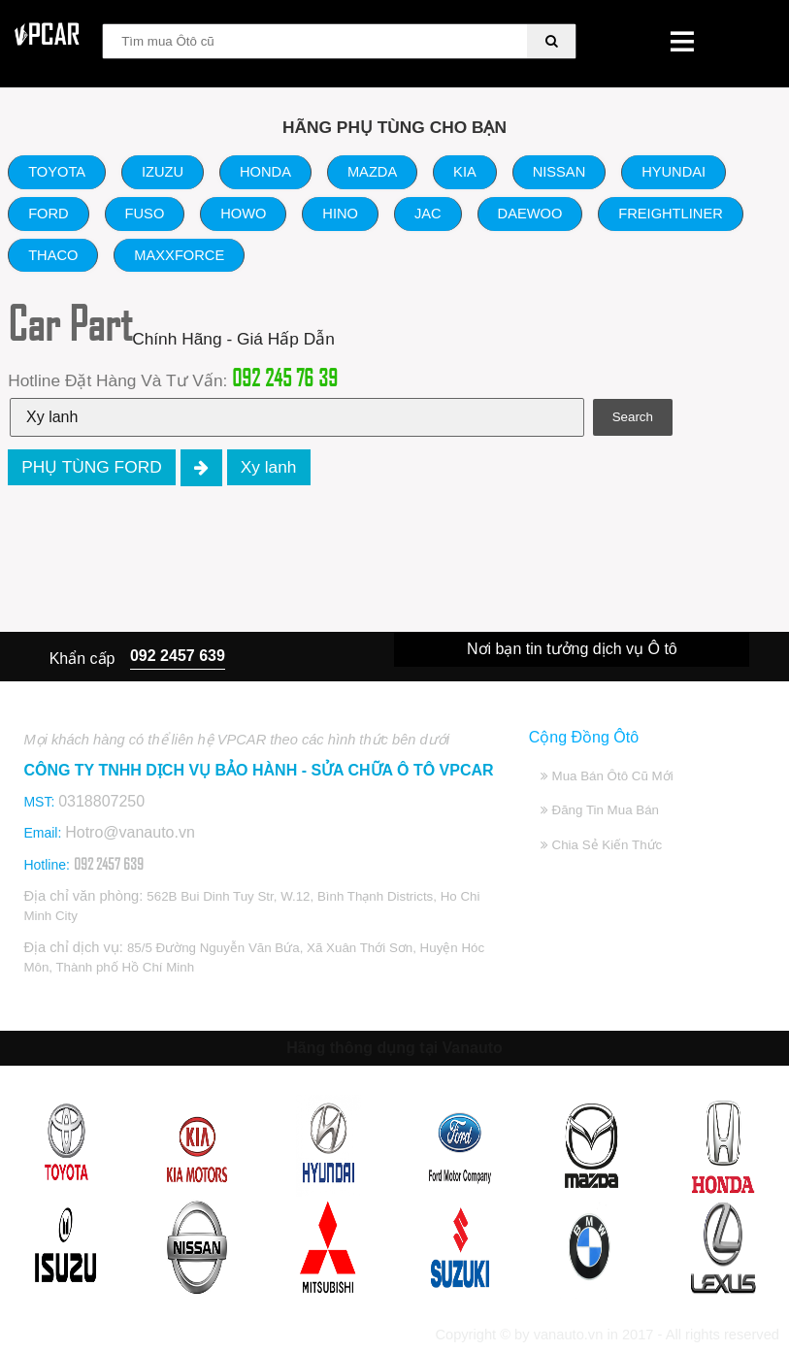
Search (632, 417)
